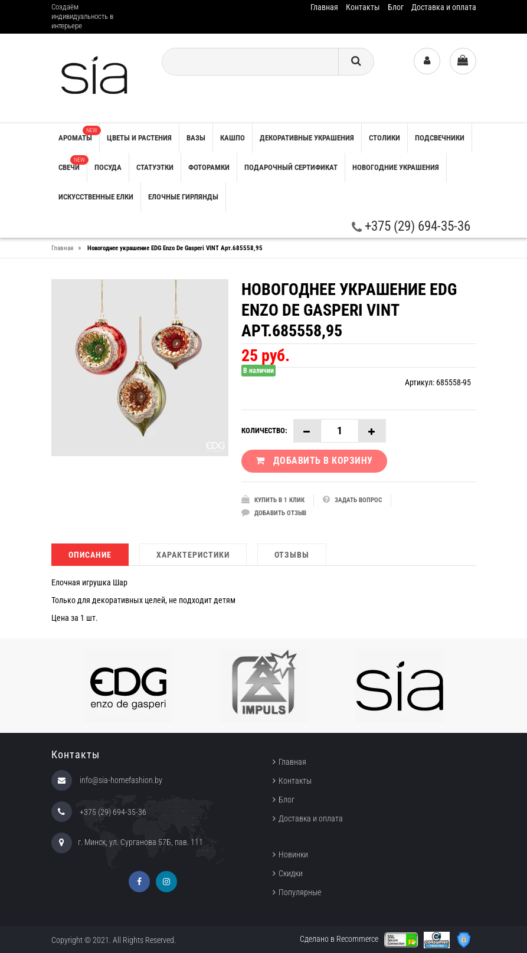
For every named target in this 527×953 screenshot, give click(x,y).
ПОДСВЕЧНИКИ (439, 137)
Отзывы (291, 554)
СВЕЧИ (72, 163)
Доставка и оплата (443, 7)
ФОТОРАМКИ (209, 167)
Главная (324, 7)
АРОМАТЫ (78, 134)
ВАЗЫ (195, 137)
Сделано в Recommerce (339, 939)
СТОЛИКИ (384, 137)
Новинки (293, 854)
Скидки (291, 873)
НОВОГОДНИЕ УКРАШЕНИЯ (395, 167)
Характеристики (193, 554)
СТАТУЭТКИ (155, 167)
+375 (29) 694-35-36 (411, 226)
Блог (396, 7)
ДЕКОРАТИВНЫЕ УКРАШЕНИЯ (307, 137)
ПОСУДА (108, 167)
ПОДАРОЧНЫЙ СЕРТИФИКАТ (291, 167)
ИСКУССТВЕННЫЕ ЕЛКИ (95, 196)
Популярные (300, 892)
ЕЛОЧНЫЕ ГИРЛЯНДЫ (183, 196)
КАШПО (232, 137)
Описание (90, 554)
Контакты (363, 7)
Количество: (264, 430)
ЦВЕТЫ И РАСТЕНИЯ (139, 137)
